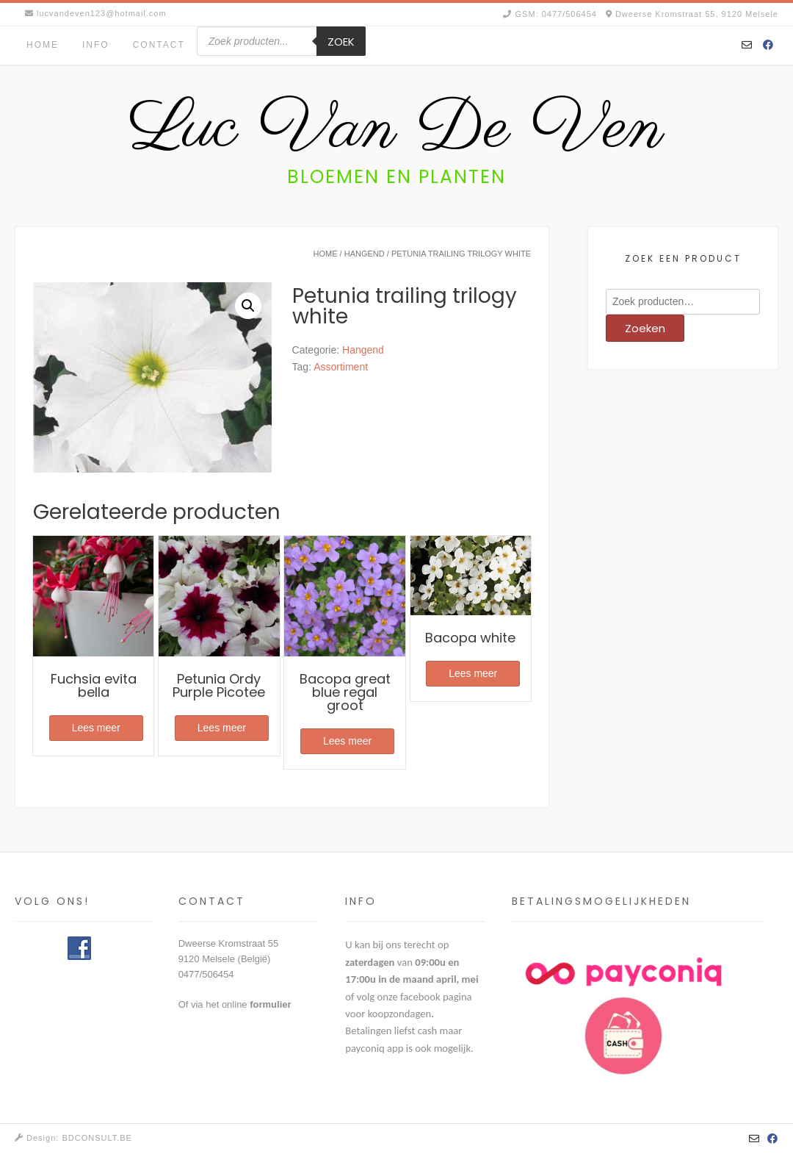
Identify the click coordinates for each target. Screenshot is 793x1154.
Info (95, 45)
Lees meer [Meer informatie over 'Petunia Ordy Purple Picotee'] (222, 728)
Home (42, 45)
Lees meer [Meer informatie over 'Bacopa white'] (473, 673)
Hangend (364, 253)
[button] (248, 306)
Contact (159, 45)
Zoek (341, 41)
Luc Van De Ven (396, 129)
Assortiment (341, 367)
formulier (270, 1004)
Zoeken (645, 328)
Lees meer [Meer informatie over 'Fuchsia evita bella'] (96, 728)
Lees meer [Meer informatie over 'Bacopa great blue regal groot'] (347, 741)
